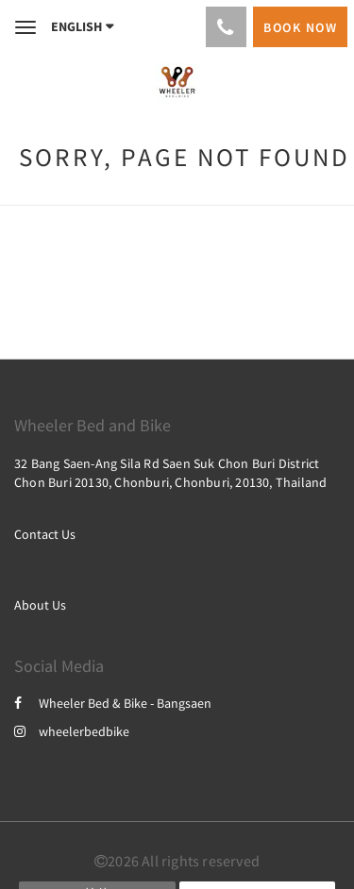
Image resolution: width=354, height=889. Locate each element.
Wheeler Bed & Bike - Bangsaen (112, 703)
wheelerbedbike (71, 731)
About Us (40, 604)
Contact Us (45, 534)
